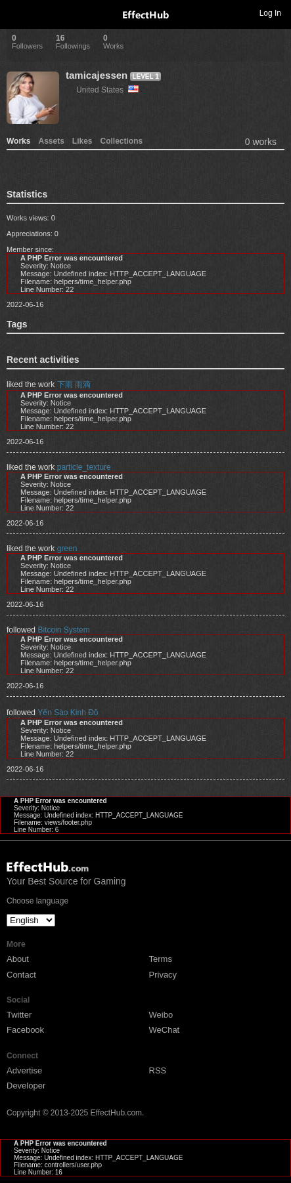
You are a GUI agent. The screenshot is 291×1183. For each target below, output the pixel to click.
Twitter (19, 1015)
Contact (21, 975)
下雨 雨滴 (74, 384)
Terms (160, 959)
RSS (158, 1070)
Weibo (161, 1015)
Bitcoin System (63, 629)
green (67, 548)
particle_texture (84, 467)
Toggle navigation (16, 12)
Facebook (25, 1030)
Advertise (24, 1070)
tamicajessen (96, 75)
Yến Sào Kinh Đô (67, 712)
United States (107, 89)
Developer (26, 1085)
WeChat (164, 1030)
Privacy (163, 975)
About (18, 959)
